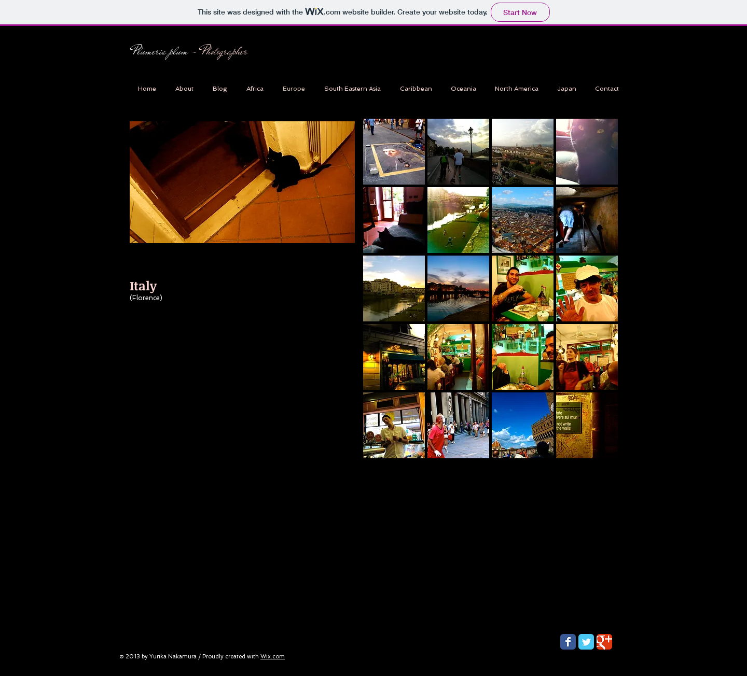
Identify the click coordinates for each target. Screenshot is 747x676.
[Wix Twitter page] (586, 642)
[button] (394, 152)
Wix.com (272, 656)
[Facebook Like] (189, 79)
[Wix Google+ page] (604, 642)
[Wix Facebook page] (568, 642)
